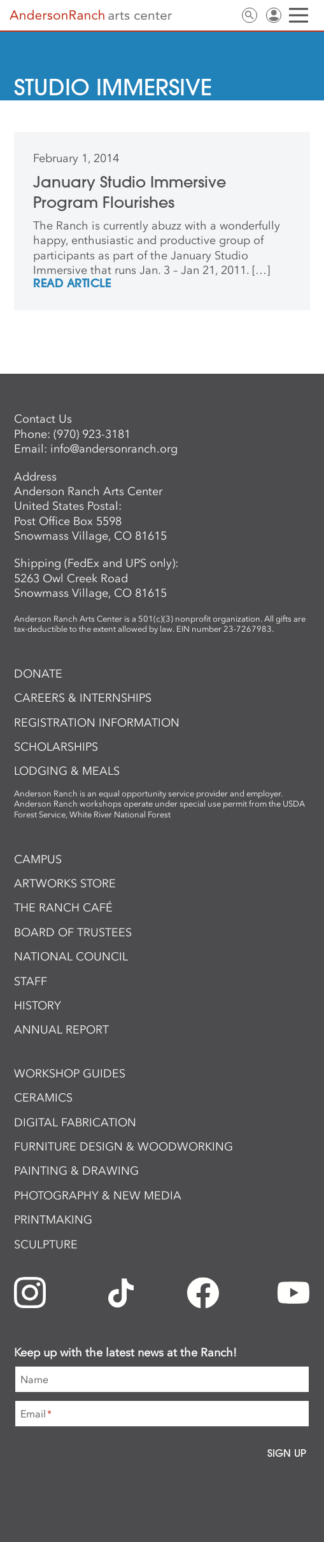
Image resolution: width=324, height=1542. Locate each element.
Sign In (273, 15)
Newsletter (201, 15)
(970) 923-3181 (91, 434)
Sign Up (286, 1453)
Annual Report (61, 1030)
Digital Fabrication (75, 1122)
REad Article (72, 284)
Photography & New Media (97, 1196)
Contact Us (225, 15)
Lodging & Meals (67, 771)
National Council (71, 957)
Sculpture (46, 1245)
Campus (38, 859)
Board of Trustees (73, 932)
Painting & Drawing (76, 1171)
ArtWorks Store (65, 883)
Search (249, 15)
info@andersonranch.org (114, 449)
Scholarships (56, 747)
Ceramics (43, 1098)
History (37, 1006)
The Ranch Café (63, 908)
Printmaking (53, 1220)
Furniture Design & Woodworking (123, 1147)
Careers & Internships (82, 698)
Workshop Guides (69, 1074)
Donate (38, 674)
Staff (30, 981)
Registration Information (97, 723)
